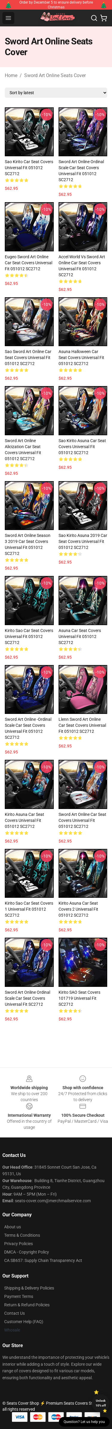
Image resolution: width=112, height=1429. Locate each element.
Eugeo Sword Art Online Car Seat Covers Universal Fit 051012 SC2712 (28, 262)
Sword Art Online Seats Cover (55, 75)
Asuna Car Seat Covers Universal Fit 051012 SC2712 (80, 636)
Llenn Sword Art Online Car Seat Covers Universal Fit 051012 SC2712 (82, 725)
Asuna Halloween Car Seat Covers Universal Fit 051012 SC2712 (81, 357)
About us (12, 1226)
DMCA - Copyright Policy (26, 1252)
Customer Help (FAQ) (23, 1321)
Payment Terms (18, 1296)
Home (11, 75)
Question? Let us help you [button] (84, 1422)
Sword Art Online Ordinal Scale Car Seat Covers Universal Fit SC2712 (27, 998)
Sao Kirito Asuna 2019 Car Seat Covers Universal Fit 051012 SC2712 (83, 541)
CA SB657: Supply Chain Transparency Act (43, 1260)
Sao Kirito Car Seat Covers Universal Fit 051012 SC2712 (29, 167)
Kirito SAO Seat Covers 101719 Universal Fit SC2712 (79, 998)
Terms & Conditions (22, 1235)
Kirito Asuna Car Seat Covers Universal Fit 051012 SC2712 (24, 820)
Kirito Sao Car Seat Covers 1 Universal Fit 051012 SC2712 (29, 909)
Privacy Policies (18, 1243)
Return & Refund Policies (27, 1304)
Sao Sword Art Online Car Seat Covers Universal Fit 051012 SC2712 (28, 357)
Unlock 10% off (101, 1403)
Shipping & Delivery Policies (29, 1288)
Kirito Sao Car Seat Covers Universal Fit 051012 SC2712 (29, 636)
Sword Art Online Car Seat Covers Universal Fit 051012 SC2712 (82, 820)
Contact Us (14, 1313)
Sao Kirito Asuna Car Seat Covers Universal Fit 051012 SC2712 (82, 446)
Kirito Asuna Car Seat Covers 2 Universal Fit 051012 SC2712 (78, 909)
